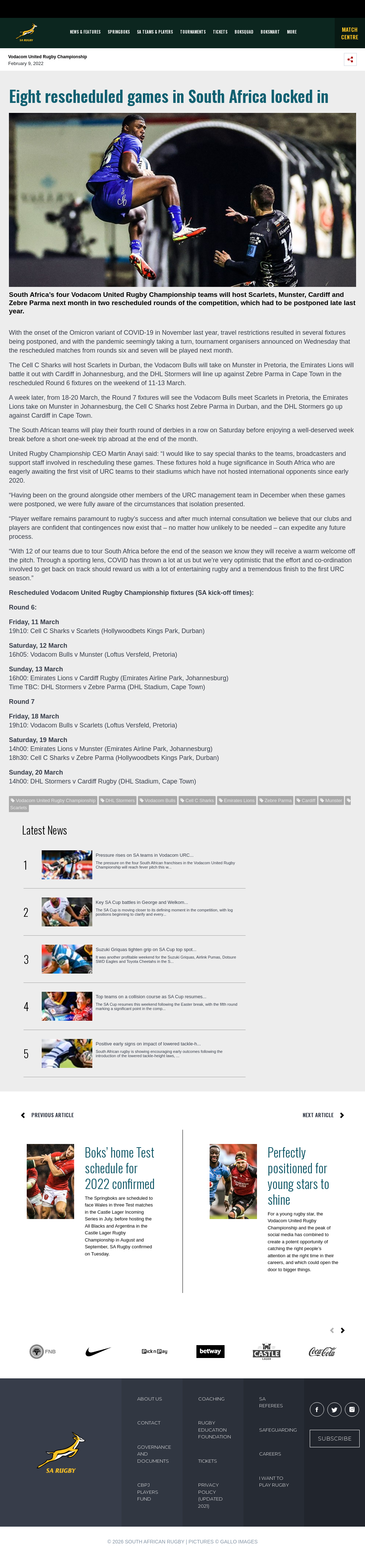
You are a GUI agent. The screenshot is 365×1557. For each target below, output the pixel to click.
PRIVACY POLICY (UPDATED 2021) (210, 1495)
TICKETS (220, 32)
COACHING (211, 1399)
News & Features (85, 32)
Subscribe (334, 1438)
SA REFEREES (271, 1402)
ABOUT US (149, 1399)
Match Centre (349, 33)
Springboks (119, 32)
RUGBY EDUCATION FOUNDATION (214, 1429)
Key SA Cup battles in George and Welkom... (142, 902)
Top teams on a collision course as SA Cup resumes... (151, 996)
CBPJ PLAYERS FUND (147, 1492)
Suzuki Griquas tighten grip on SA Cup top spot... (146, 949)
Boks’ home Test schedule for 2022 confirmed (120, 1168)
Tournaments (193, 32)
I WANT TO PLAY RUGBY (274, 1481)
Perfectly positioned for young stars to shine (298, 1175)
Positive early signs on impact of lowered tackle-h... (148, 1043)
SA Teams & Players (155, 32)
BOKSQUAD (244, 32)
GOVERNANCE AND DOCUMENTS (154, 1454)
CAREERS (270, 1454)
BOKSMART (270, 32)
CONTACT (148, 1423)
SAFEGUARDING (277, 1430)
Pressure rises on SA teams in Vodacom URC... (145, 855)
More (292, 32)
